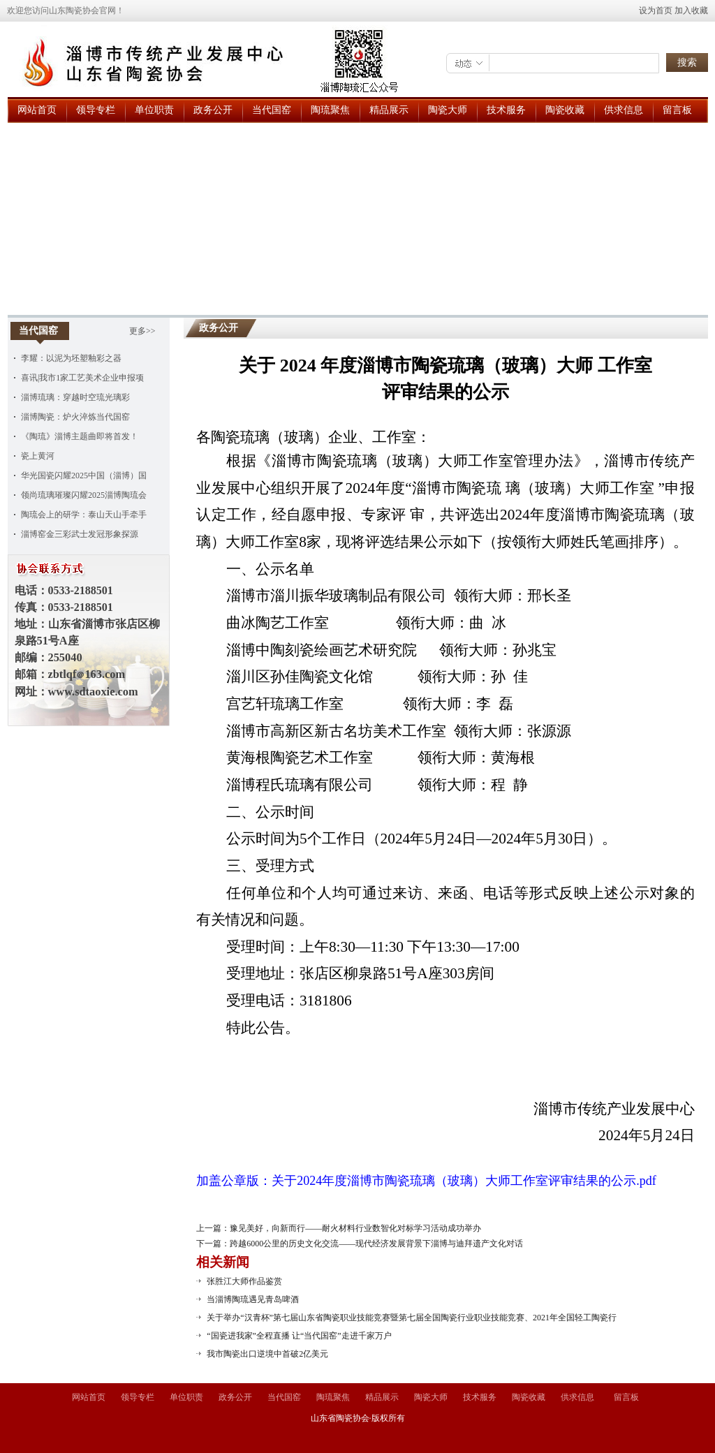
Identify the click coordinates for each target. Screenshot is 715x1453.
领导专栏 (95, 110)
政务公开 (213, 110)
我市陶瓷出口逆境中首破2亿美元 (267, 1354)
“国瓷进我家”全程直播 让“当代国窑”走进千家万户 (299, 1336)
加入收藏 (691, 10)
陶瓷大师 (447, 110)
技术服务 (506, 110)
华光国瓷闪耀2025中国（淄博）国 (84, 475)
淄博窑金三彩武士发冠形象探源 (79, 534)
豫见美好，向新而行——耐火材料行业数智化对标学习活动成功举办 (355, 1228)
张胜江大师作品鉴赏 (244, 1281)
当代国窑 (271, 110)
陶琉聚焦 (330, 110)
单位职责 (154, 110)
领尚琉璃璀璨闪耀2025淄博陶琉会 (84, 495)
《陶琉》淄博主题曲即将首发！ (79, 436)
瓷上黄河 (37, 456)
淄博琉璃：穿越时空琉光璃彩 (75, 397)
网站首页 (37, 110)
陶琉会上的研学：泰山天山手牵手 (84, 514)
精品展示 (388, 110)
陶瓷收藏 (564, 110)
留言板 (677, 110)
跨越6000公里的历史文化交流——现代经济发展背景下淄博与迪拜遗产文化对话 (376, 1243)
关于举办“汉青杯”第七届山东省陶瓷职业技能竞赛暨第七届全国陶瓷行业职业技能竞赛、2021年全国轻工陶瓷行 (412, 1317)
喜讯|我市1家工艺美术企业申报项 (82, 378)
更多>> (142, 331)
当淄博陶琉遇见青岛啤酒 (253, 1299)
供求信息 (623, 110)
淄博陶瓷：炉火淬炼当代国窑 (75, 417)
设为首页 (655, 10)
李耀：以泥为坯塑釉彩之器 (71, 358)
